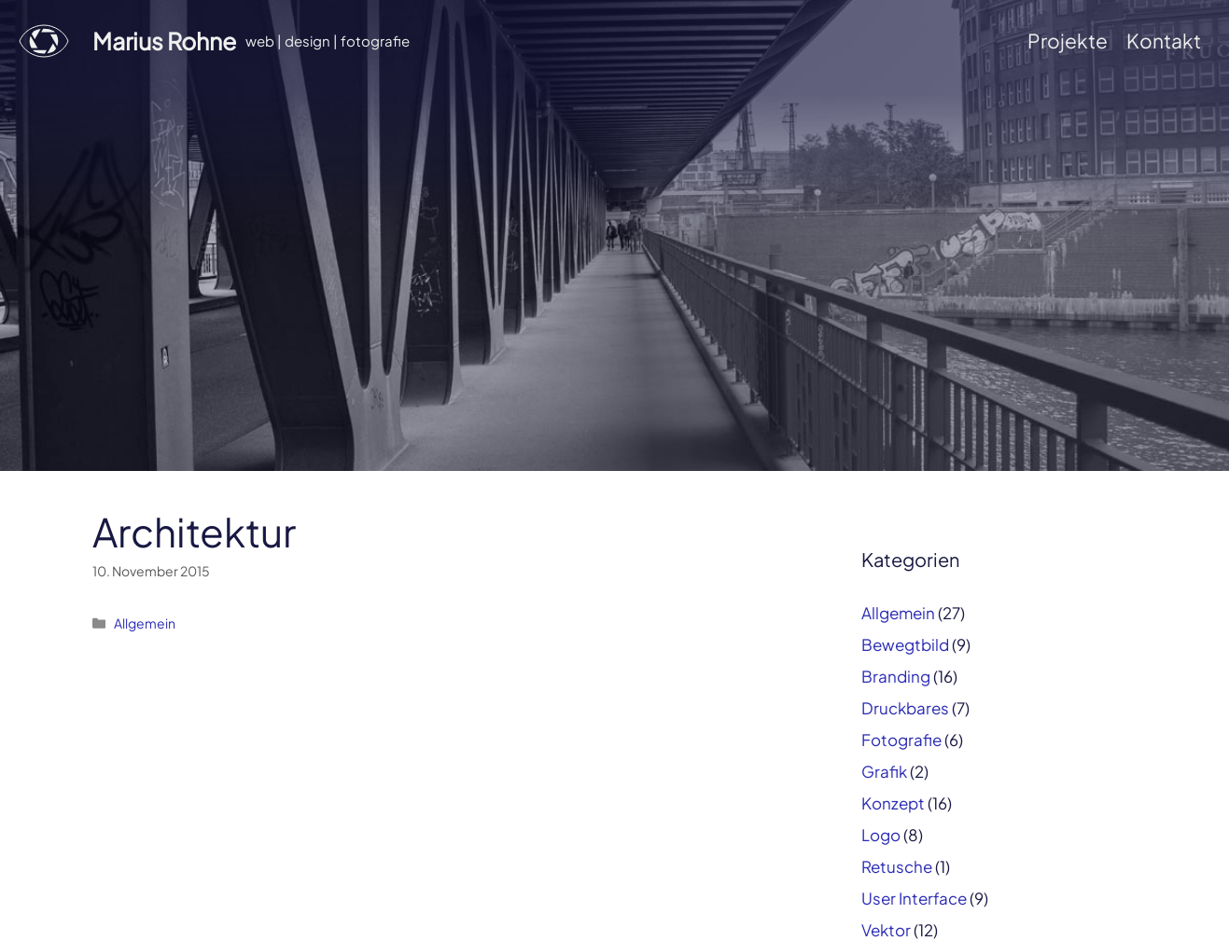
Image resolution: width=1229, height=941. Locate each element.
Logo (881, 834)
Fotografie (901, 739)
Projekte (1067, 40)
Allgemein (144, 623)
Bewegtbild (905, 644)
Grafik (884, 771)
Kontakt (1163, 40)
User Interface (914, 898)
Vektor (886, 930)
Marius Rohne (164, 41)
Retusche (896, 866)
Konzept (893, 803)
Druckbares (905, 708)
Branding (895, 676)
